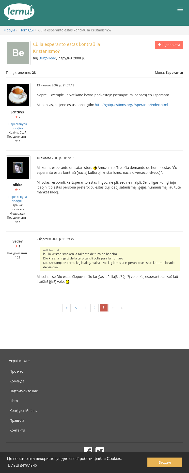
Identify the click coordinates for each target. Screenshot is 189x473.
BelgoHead (47, 58)
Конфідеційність (23, 410)
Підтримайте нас (24, 391)
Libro (14, 400)
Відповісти (169, 44)
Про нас (16, 371)
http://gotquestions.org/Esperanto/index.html (131, 104)
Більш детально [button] (22, 465)
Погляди (26, 30)
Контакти (17, 430)
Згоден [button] (165, 462)
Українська (19, 360)
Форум (9, 30)
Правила (17, 420)
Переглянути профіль (17, 126)
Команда (17, 381)
